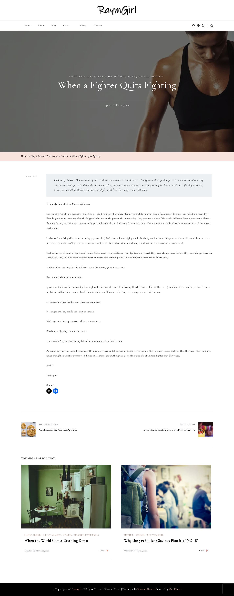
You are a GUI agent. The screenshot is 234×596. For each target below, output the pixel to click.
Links (66, 25)
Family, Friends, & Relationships (87, 77)
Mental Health (116, 77)
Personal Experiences (150, 77)
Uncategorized (155, 535)
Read (103, 550)
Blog (53, 25)
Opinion (131, 77)
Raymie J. (32, 176)
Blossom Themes (146, 589)
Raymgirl (76, 589)
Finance (128, 535)
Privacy (83, 25)
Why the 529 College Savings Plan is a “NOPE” (161, 540)
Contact (98, 25)
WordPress (174, 589)
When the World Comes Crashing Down (56, 540)
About (41, 25)
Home (27, 25)
